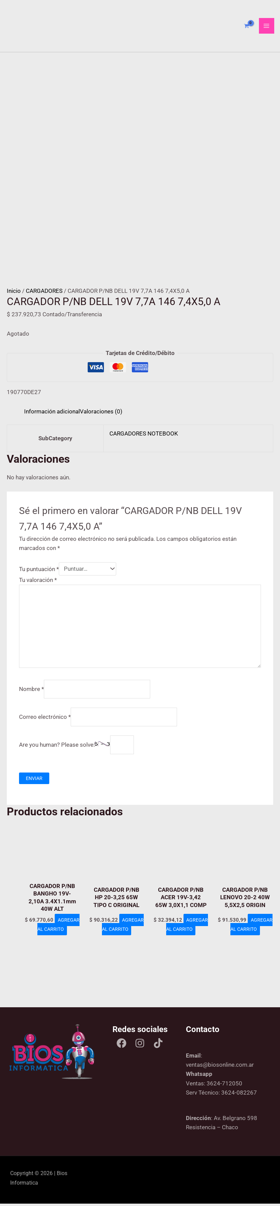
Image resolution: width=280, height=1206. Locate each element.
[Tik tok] (158, 1046)
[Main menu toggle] (267, 27)
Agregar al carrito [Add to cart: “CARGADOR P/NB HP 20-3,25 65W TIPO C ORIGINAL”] (118, 936)
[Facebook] (121, 1046)
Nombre (31, 691)
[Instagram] (140, 1046)
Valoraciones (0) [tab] (101, 413)
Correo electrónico (45, 719)
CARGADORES (44, 293)
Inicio (14, 293)
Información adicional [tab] (52, 413)
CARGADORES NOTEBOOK (143, 436)
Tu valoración (38, 582)
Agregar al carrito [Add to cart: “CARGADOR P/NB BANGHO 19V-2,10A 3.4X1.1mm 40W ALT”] (54, 936)
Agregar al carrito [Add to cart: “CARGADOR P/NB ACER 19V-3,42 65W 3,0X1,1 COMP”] (183, 936)
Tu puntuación (39, 571)
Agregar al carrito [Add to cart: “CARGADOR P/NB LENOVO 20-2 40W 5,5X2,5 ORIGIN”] (247, 936)
